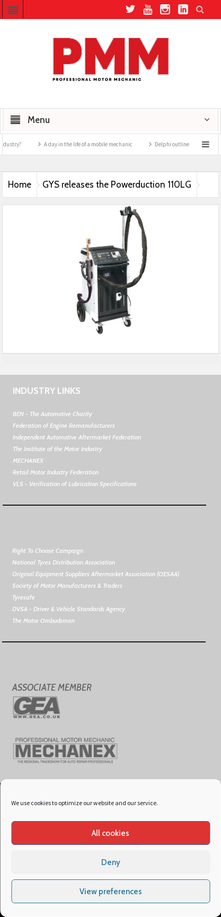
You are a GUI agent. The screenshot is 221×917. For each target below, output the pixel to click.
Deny (110, 862)
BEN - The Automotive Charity (52, 414)
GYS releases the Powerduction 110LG (116, 184)
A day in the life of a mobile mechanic (100, 144)
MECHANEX (28, 460)
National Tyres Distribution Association (63, 562)
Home (19, 184)
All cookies (110, 833)
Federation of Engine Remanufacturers (64, 425)
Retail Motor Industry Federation (56, 472)
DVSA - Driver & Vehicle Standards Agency (68, 609)
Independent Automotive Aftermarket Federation (77, 437)
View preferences (110, 891)
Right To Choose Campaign (47, 550)
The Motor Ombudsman (43, 620)
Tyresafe (23, 597)
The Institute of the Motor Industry (57, 449)
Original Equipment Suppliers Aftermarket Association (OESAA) (95, 574)
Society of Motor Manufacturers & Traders (67, 585)
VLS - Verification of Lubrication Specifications (75, 484)
